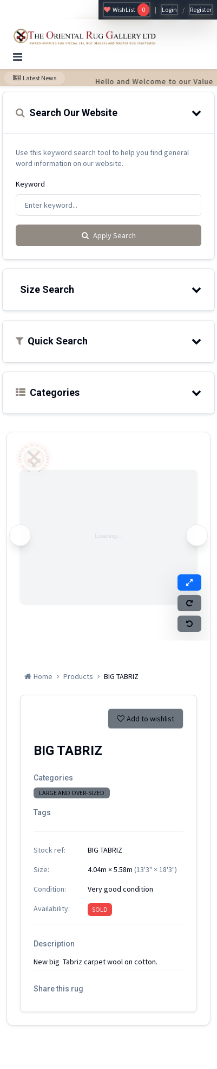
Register (201, 9)
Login (169, 9)
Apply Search (109, 235)
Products (78, 676)
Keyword (30, 184)
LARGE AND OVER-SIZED (71, 793)
